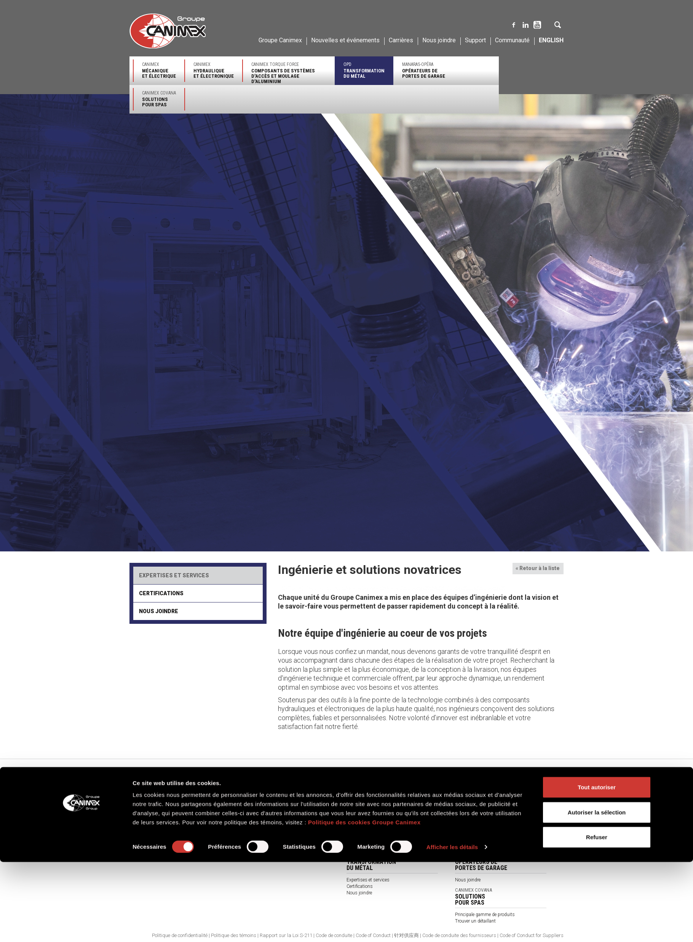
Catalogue (248, 845)
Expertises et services (174, 575)
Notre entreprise (145, 787)
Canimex (159, 70)
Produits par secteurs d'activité (269, 819)
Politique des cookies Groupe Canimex (364, 902)
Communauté (512, 40)
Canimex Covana (159, 98)
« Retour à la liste (538, 568)
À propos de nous (255, 832)
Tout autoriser (597, 867)
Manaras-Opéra (423, 70)
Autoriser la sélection (597, 892)
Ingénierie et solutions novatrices (162, 794)
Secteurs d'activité (473, 800)
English (551, 40)
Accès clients (468, 845)
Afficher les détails (452, 927)
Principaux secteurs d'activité (375, 793)
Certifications (161, 593)
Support (475, 40)
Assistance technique (368, 826)
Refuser (596, 917)
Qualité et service (146, 800)
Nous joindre (439, 40)
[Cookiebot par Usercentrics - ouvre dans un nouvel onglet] (82, 927)
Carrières (401, 40)
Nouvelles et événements (345, 40)
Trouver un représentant (261, 806)
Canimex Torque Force (288, 73)
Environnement (144, 813)
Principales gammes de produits (379, 800)
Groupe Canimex (280, 40)
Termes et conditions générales (268, 839)
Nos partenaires (254, 826)
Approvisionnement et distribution (163, 807)
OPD (364, 70)
